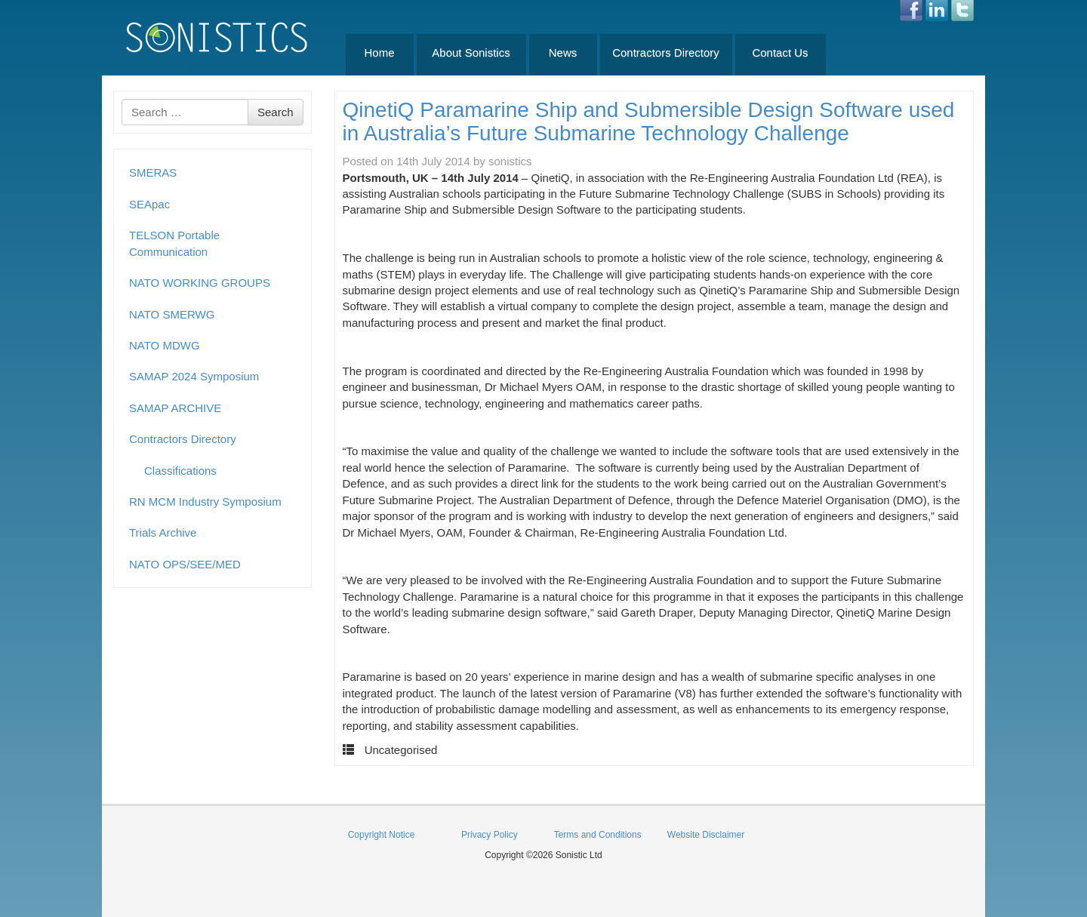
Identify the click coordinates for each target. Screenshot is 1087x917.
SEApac (149, 204)
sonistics (510, 161)
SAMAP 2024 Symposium (194, 376)
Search (275, 112)
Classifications (180, 470)
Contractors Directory (665, 52)
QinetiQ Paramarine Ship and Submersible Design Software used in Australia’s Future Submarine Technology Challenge (649, 121)
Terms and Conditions (598, 834)
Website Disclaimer (705, 834)
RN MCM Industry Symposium (205, 501)
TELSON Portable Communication (174, 243)
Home (379, 52)
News (563, 52)
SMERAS (153, 172)
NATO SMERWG (171, 314)
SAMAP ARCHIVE (175, 408)
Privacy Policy (489, 834)
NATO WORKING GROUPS (199, 282)
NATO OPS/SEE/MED (185, 564)
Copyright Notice (381, 834)
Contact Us (780, 52)
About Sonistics (471, 52)
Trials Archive (162, 532)
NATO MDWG (164, 345)
